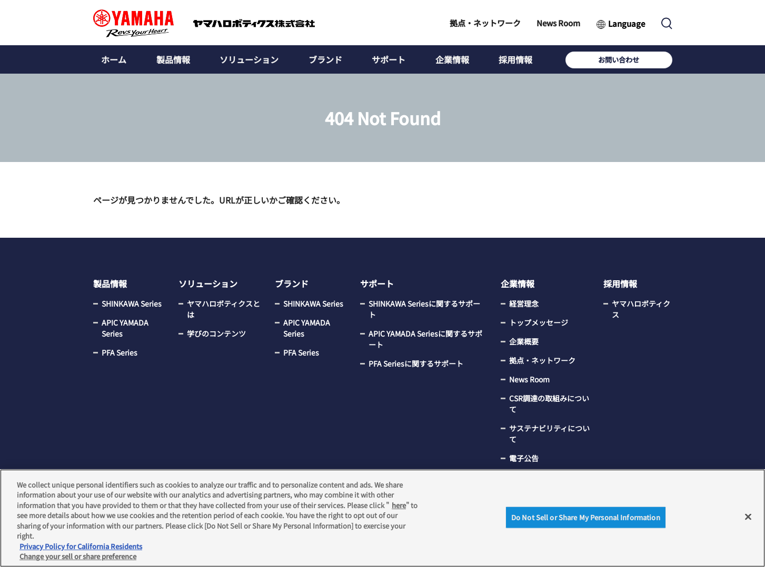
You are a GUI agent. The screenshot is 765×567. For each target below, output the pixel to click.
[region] (382, 518)
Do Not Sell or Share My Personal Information (585, 517)
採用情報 (511, 59)
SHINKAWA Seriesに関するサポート (424, 309)
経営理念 (524, 304)
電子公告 (524, 458)
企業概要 (524, 342)
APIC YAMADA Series (125, 328)
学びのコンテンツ (216, 334)
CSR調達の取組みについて (549, 404)
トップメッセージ (538, 323)
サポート (385, 59)
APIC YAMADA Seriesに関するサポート (425, 339)
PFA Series (119, 353)
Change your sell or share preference (77, 556)
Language (626, 23)
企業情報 (448, 59)
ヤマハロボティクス (641, 309)
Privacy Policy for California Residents (80, 546)
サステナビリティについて (549, 434)
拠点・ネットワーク (485, 22)
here (399, 505)
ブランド (323, 59)
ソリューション (247, 59)
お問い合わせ (638, 60)
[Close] (748, 516)
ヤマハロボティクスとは (223, 309)
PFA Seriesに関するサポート (416, 364)
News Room (558, 22)
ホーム (113, 59)
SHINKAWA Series (132, 304)
